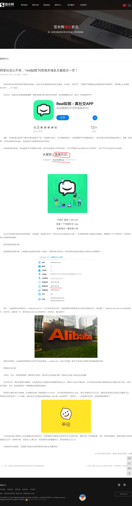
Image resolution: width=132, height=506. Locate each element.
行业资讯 (32, 489)
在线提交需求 (124, 494)
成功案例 (71, 5)
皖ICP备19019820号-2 (46, 497)
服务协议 (25, 489)
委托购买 (24, 5)
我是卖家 (17, 489)
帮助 (129, 468)
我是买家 (10, 489)
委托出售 (35, 5)
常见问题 (2, 489)
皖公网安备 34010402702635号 (36, 499)
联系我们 (83, 5)
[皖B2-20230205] (20, 499)
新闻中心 (58, 5)
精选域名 (46, 5)
